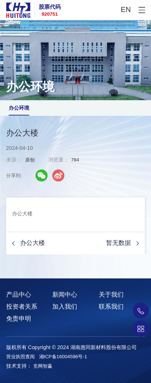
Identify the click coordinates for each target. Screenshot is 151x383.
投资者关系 (21, 306)
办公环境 (19, 108)
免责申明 (18, 318)
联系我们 (111, 306)
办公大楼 (32, 242)
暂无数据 (118, 242)
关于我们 (111, 294)
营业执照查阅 (20, 356)
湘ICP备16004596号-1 (63, 356)
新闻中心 (64, 294)
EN (126, 9)
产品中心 (18, 294)
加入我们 (64, 306)
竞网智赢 (42, 366)
